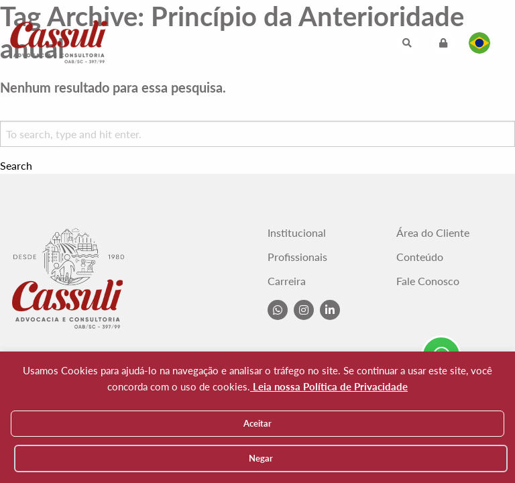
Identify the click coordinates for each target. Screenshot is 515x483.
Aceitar (257, 423)
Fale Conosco (427, 281)
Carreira (287, 281)
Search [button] (16, 165)
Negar (261, 458)
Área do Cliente (432, 232)
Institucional (297, 232)
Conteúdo (419, 257)
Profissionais (297, 257)
